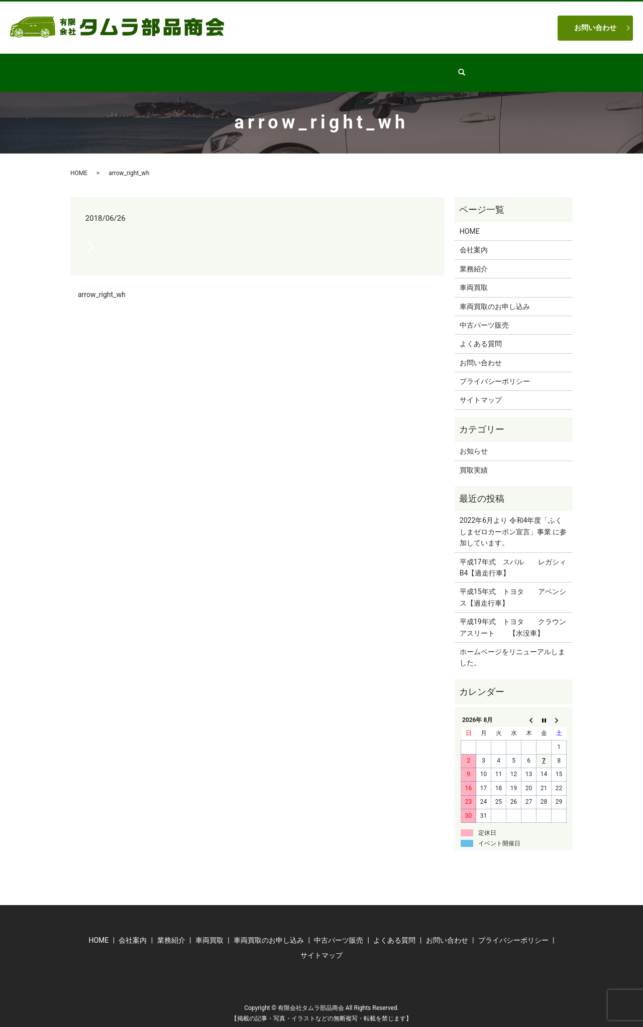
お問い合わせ (595, 28)
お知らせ (474, 441)
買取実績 (474, 461)
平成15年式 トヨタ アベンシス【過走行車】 (513, 587)
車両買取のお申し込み (495, 297)
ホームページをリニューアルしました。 (512, 647)
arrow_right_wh (102, 285)
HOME (170, 67)
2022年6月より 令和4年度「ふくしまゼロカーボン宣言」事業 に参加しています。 (513, 522)
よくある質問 (440, 67)
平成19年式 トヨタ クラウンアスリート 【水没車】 (513, 617)
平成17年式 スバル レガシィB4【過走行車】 (513, 557)
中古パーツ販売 (324, 67)
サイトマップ (481, 390)
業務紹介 (265, 67)
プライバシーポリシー (495, 372)
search (488, 68)
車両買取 (384, 67)
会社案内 (215, 67)
